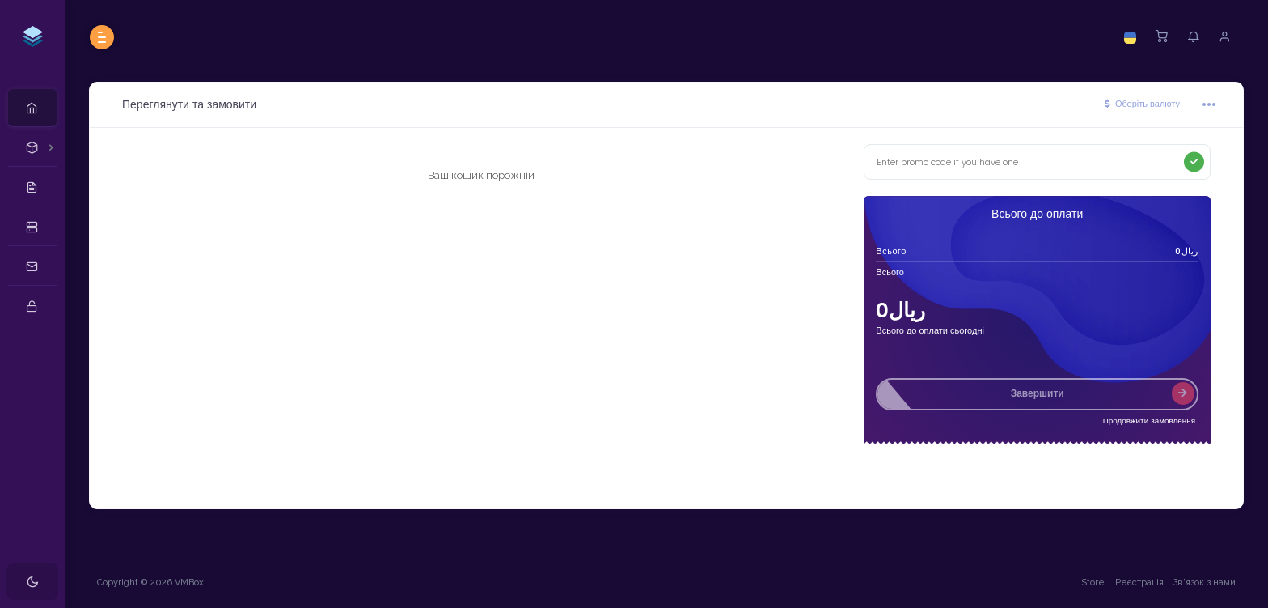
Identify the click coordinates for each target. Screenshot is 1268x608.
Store (1093, 582)
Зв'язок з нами (1204, 582)
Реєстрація (1139, 582)
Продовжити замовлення (1149, 420)
